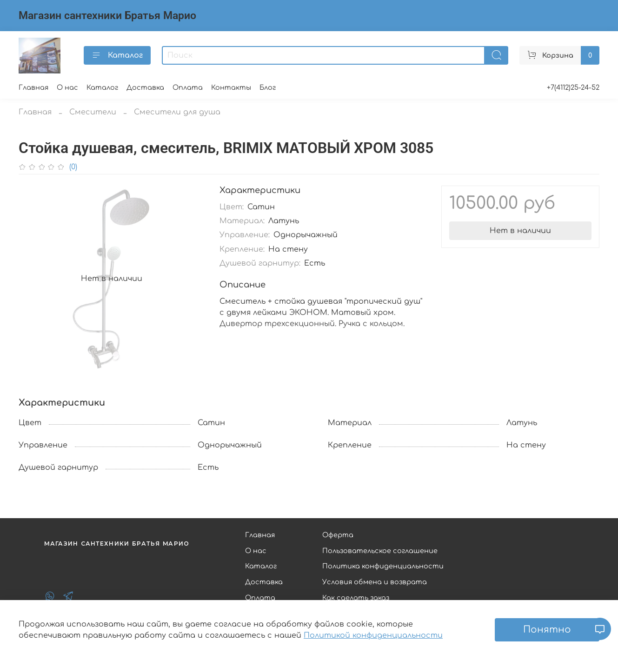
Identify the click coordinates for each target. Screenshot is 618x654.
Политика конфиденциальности (383, 566)
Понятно (547, 629)
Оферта (337, 535)
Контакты (231, 87)
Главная (33, 87)
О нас (67, 87)
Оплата (188, 87)
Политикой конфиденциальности (373, 635)
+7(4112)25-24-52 (573, 87)
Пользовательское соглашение (380, 550)
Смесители (92, 112)
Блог (267, 87)
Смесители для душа (177, 112)
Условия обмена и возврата (374, 582)
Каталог (117, 55)
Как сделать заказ (355, 597)
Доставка (145, 87)
